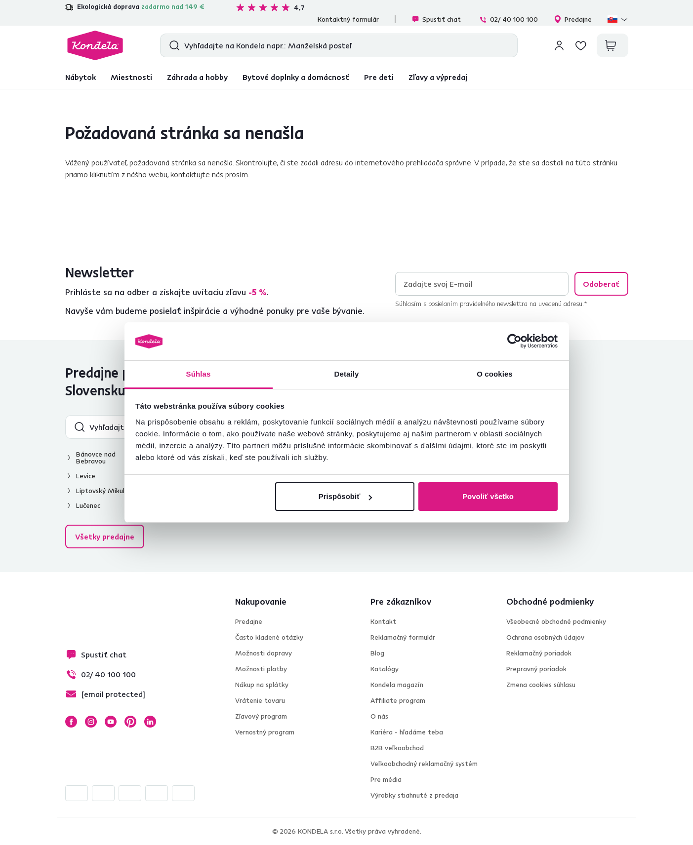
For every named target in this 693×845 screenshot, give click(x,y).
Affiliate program (397, 700)
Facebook (71, 722)
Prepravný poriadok (536, 668)
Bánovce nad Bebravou (96, 457)
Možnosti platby (261, 668)
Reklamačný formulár (402, 637)
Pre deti (379, 77)
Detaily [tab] (346, 374)
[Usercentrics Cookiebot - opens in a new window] (514, 341)
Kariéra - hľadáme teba (406, 732)
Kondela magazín (396, 684)
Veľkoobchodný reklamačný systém (424, 763)
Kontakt (383, 621)
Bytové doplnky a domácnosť (296, 77)
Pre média (386, 779)
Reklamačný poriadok (538, 653)
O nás (379, 716)
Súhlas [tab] (198, 374)
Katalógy (384, 668)
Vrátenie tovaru (260, 700)
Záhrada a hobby (197, 77)
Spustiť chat (436, 19)
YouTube (111, 722)
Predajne (573, 19)
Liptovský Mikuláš (103, 490)
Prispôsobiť (345, 496)
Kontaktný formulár (348, 19)
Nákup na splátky (261, 684)
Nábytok (80, 77)
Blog (377, 653)
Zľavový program (261, 716)
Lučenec (88, 505)
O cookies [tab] (495, 374)
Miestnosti (131, 77)
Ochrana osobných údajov (545, 637)
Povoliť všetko (488, 496)
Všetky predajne (104, 536)
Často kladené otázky (269, 637)
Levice (85, 475)
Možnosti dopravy (263, 653)
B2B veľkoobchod (397, 747)
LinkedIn (150, 722)
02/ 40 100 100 (508, 19)
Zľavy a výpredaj (437, 77)
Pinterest (130, 722)
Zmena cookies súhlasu (540, 684)
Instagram (91, 722)
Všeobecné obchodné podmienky (556, 621)
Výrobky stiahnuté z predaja (414, 795)
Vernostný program (264, 732)
